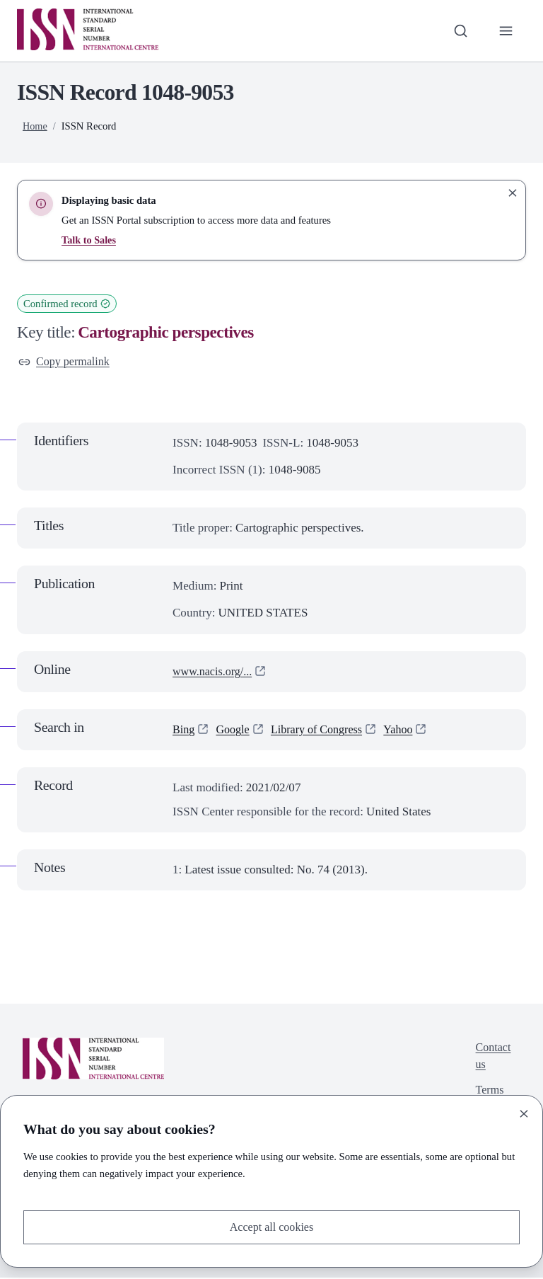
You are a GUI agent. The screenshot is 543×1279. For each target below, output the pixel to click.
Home (35, 126)
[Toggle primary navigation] (505, 30)
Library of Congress (322, 731)
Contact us (491, 1058)
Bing (184, 731)
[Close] (524, 1112)
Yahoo (408, 731)
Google (234, 731)
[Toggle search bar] (458, 30)
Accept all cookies (271, 1226)
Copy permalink (66, 362)
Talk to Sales (89, 240)
